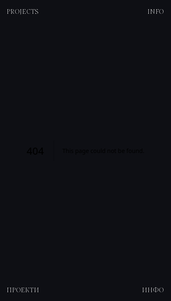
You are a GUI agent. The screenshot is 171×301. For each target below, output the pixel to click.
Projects (23, 11)
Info (156, 11)
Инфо (153, 290)
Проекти (23, 290)
